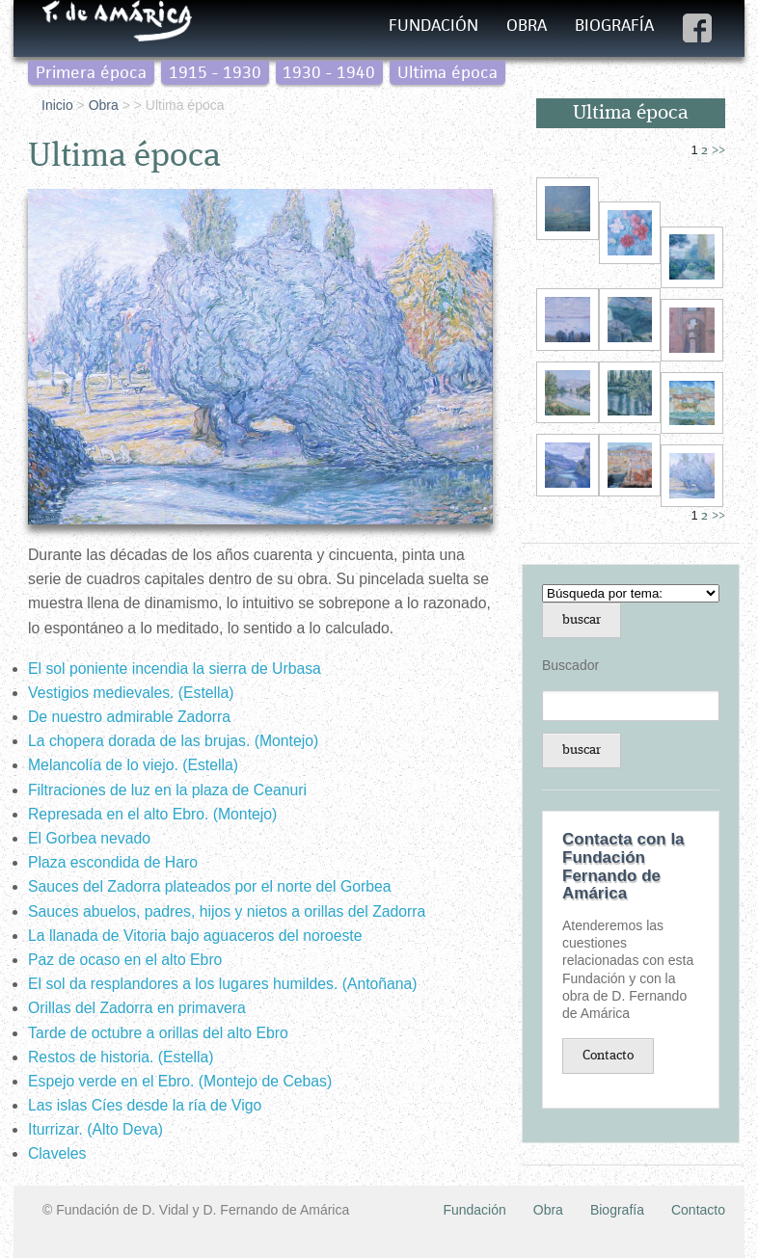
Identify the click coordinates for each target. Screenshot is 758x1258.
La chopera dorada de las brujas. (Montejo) (173, 741)
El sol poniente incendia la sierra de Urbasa (174, 668)
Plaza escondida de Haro (113, 862)
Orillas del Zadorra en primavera (137, 1008)
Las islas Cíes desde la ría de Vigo (144, 1105)
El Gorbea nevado (89, 838)
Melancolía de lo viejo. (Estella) (133, 765)
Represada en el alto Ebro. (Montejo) (152, 814)
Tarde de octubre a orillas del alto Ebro (158, 1033)
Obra (526, 25)
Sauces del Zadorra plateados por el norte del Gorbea (210, 886)
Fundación (433, 25)
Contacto (608, 1055)
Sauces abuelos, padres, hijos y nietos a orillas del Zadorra (226, 911)
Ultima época (447, 72)
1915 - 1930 (215, 72)
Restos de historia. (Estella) (121, 1057)
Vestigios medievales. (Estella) (131, 692)
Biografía (614, 25)
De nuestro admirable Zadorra (129, 717)
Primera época (91, 72)
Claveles (57, 1153)
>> (718, 150)
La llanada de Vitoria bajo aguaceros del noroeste (195, 935)
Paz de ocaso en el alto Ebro (125, 959)
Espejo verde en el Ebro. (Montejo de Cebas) (180, 1081)
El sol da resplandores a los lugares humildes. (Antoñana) (223, 984)
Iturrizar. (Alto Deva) (95, 1129)
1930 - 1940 (329, 72)
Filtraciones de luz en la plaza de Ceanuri (167, 790)
